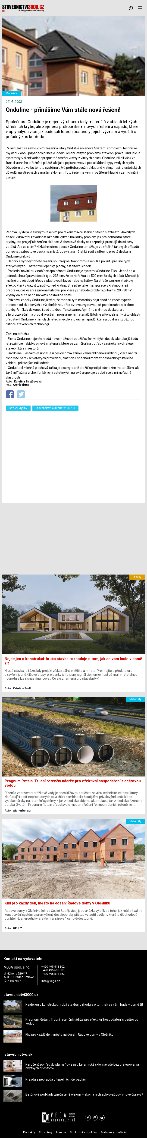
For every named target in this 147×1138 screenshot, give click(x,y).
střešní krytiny (18, 408)
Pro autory (45, 1132)
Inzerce (61, 1132)
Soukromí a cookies (83, 1132)
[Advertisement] (73, 455)
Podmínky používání (114, 1132)
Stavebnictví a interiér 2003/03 (55, 408)
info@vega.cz (50, 981)
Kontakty (29, 1132)
